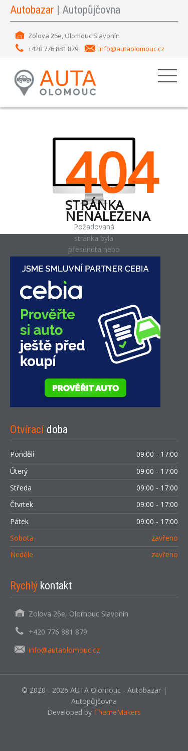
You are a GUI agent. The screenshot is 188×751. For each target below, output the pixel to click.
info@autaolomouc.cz (131, 48)
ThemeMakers (117, 712)
